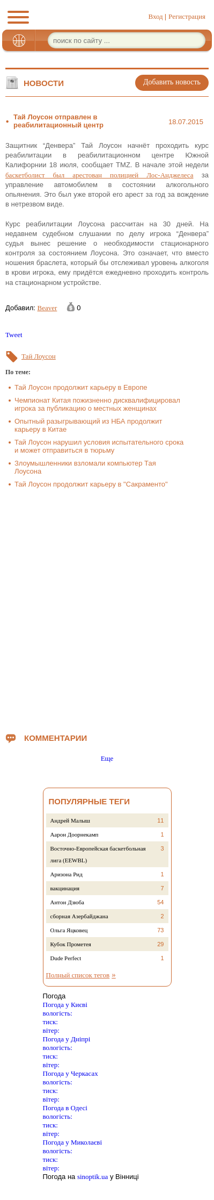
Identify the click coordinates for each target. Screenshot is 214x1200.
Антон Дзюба (67, 902)
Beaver (47, 308)
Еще (107, 758)
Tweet (14, 335)
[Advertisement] (107, 608)
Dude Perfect (66, 958)
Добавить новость (172, 82)
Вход (155, 16)
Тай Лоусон (38, 356)
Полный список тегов (78, 975)
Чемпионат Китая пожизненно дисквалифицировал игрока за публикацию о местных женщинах (97, 404)
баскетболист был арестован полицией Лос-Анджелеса (99, 175)
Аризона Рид (66, 874)
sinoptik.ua (92, 1177)
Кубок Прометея (70, 944)
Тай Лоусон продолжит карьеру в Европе (80, 387)
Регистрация (186, 16)
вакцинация (65, 888)
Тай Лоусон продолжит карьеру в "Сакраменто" (91, 484)
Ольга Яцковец (69, 930)
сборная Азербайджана (79, 916)
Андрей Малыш (70, 820)
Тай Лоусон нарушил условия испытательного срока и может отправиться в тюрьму (98, 446)
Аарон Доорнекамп (74, 834)
